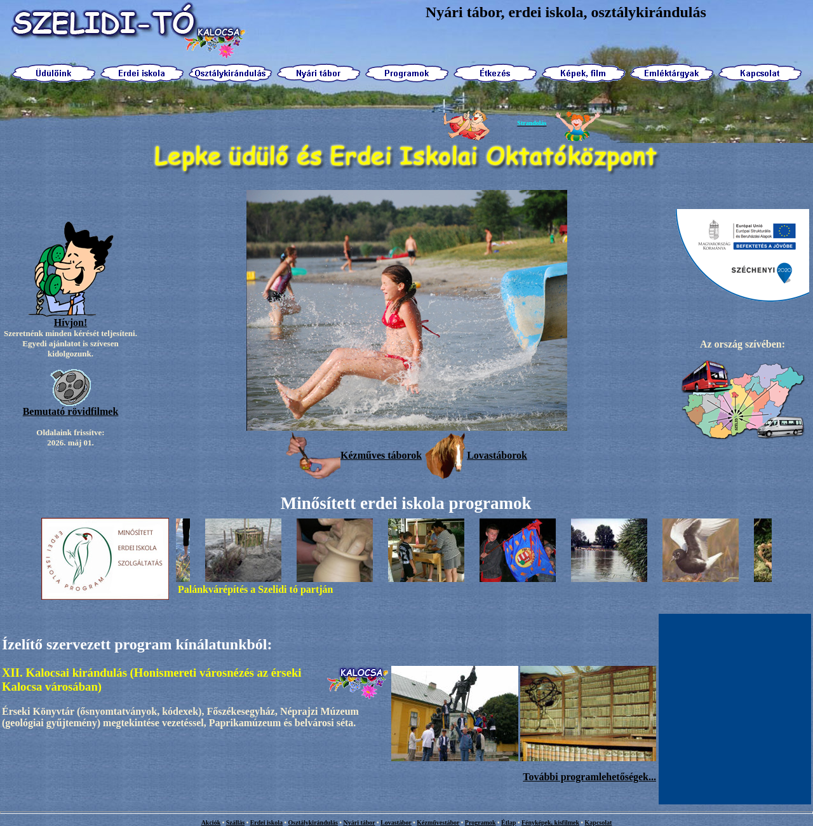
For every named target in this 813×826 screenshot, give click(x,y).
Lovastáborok (475, 455)
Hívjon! (70, 322)
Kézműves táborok (354, 455)
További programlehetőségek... (589, 776)
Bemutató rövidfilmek (71, 411)
